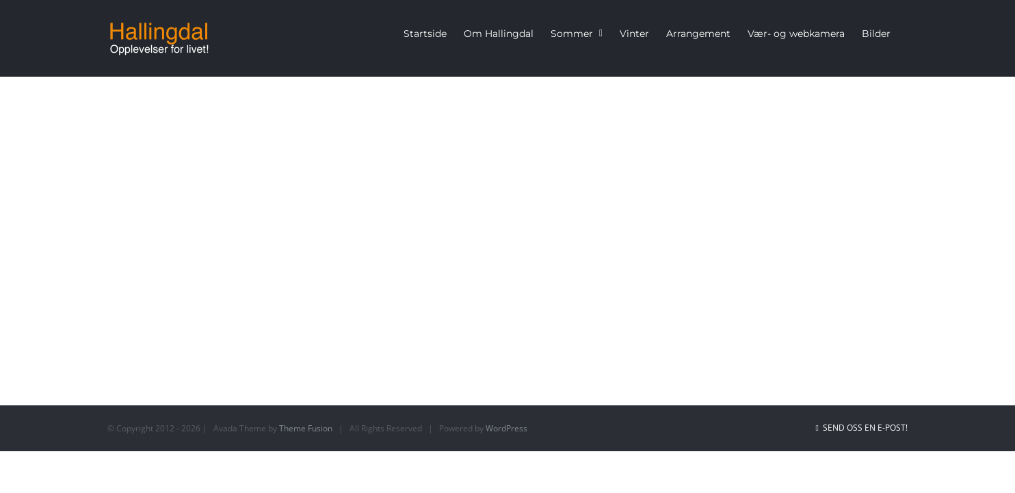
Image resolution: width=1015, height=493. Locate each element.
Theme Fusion (305, 428)
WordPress (506, 428)
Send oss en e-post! (862, 427)
